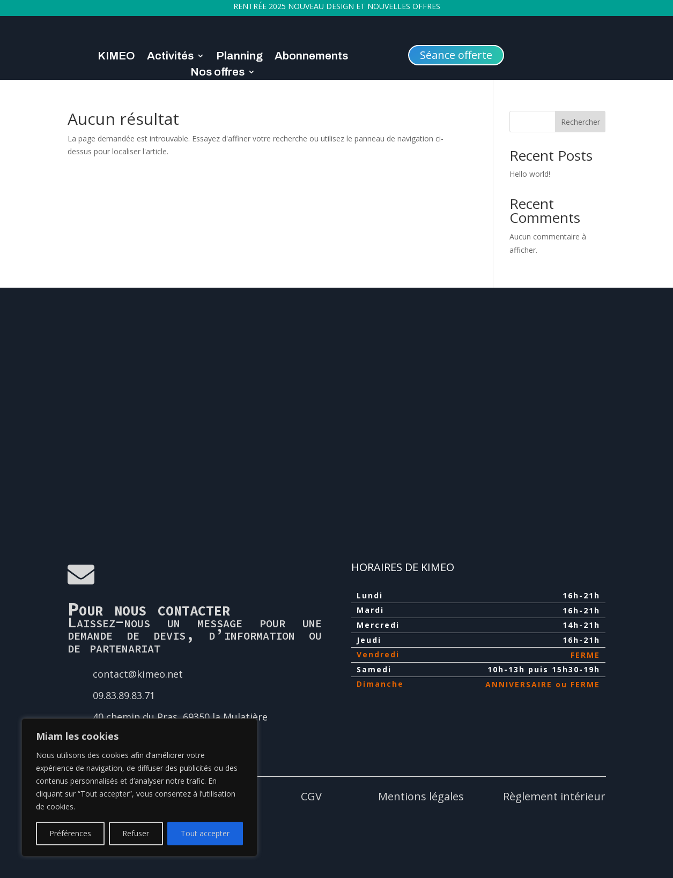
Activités (170, 57)
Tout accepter (205, 833)
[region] (139, 787)
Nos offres (217, 73)
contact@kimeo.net (138, 673)
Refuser (135, 833)
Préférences (70, 833)
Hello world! (529, 174)
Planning (239, 57)
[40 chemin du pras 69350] (337, 413)
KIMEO (116, 57)
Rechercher (580, 122)
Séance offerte (456, 55)
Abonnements (311, 57)
